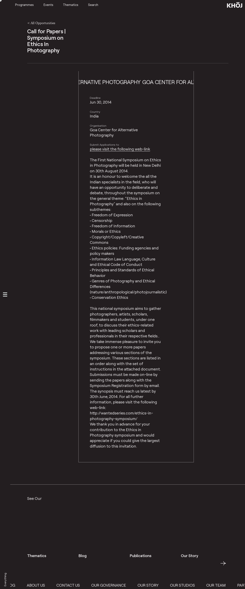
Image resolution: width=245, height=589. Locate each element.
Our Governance (113, 585)
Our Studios (187, 585)
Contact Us (72, 585)
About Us (40, 585)
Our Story (152, 585)
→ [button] (223, 565)
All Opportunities (43, 23)
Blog (14, 585)
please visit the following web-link (120, 149)
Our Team (220, 585)
